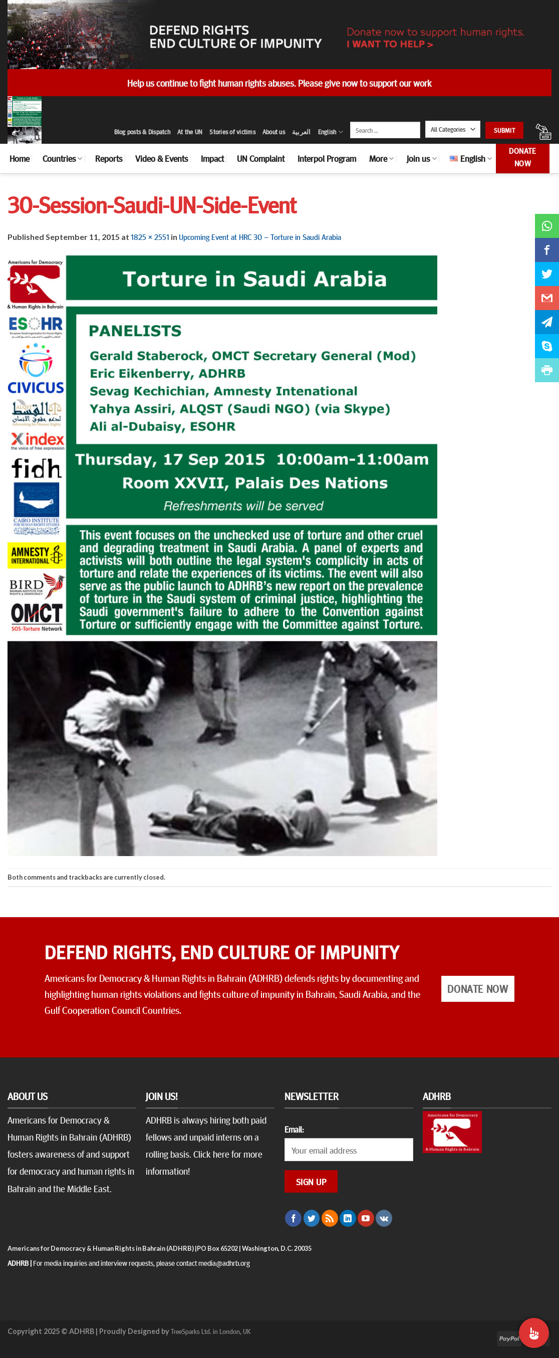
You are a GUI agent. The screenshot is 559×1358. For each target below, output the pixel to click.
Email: (294, 1129)
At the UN (189, 131)
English (330, 132)
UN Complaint (261, 158)
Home (20, 158)
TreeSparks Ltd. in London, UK (210, 1331)
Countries (62, 158)
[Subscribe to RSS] (330, 1218)
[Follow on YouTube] (366, 1218)
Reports (108, 158)
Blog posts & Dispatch (142, 131)
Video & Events (161, 158)
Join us (421, 158)
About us (273, 131)
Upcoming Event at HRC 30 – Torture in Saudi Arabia (260, 236)
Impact (212, 158)
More (381, 158)
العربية (301, 131)
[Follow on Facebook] (293, 1218)
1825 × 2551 (150, 236)
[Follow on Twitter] (312, 1218)
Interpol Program (327, 158)
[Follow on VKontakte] (384, 1218)
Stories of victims (232, 131)
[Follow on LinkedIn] (348, 1218)
